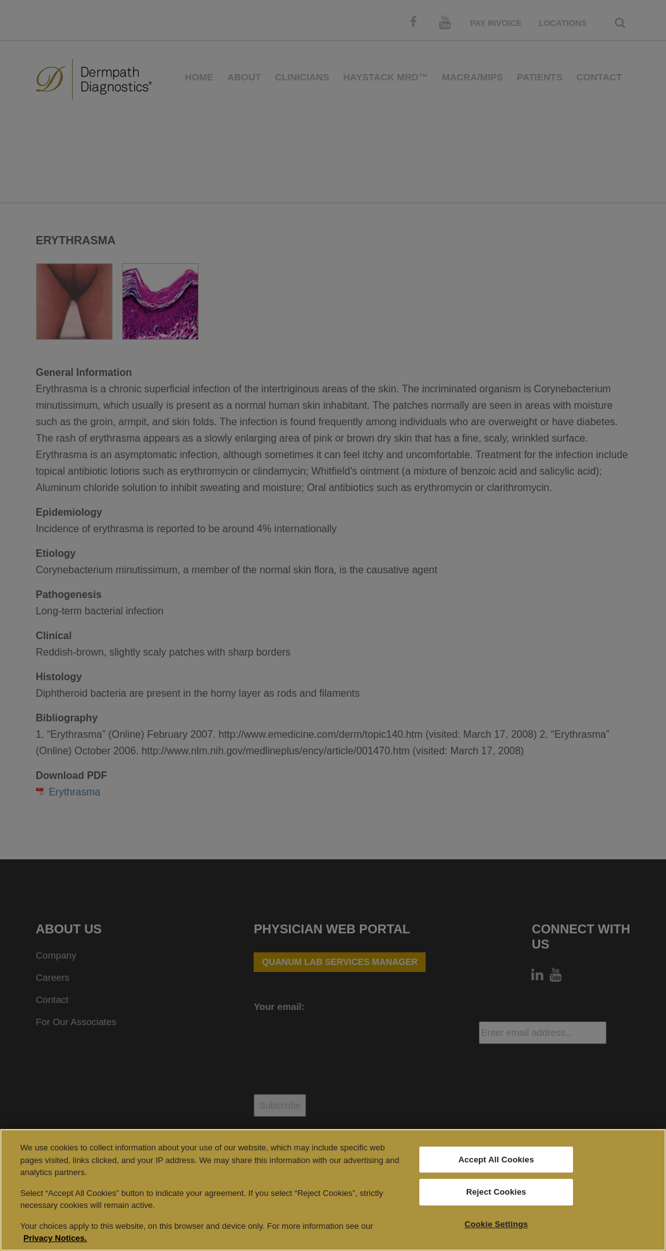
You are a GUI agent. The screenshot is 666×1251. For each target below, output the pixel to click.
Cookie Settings (495, 1224)
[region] (333, 1190)
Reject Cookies (496, 1192)
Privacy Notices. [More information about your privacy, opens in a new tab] (55, 1238)
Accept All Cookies (496, 1159)
